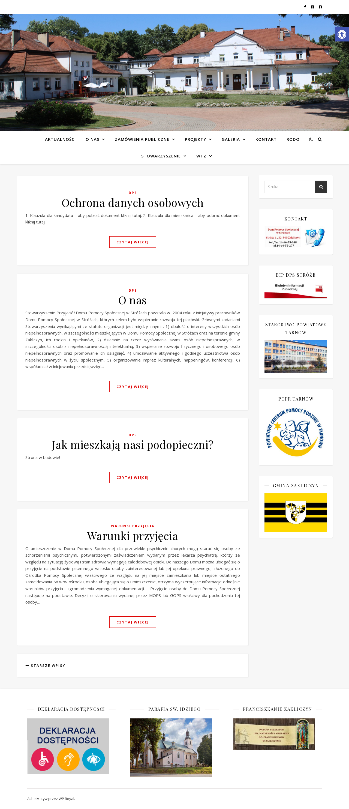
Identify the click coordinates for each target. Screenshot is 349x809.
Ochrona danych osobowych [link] (133, 202)
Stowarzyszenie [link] (161, 156)
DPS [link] (133, 192)
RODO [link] (293, 139)
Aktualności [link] (60, 139)
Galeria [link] (231, 139)
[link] (342, 34)
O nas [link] (132, 299)
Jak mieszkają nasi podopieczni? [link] (132, 444)
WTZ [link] (201, 156)
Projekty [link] (195, 139)
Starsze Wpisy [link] (45, 665)
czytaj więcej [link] (132, 242)
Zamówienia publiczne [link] (142, 139)
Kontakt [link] (266, 139)
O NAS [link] (92, 139)
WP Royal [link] (66, 798)
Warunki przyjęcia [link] (132, 526)
